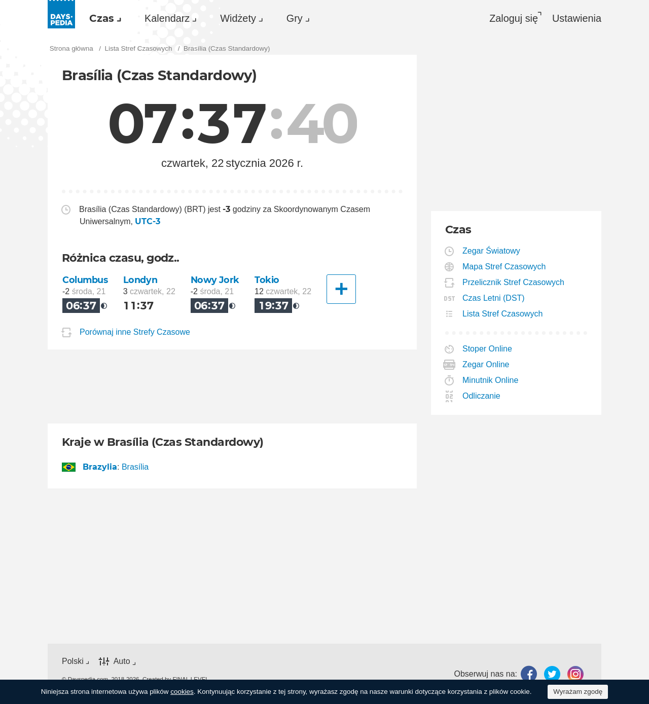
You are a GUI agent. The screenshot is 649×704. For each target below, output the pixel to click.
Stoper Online (487, 348)
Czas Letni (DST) (494, 298)
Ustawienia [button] (576, 18)
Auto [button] (122, 661)
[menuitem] (102, 18)
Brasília (135, 467)
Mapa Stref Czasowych (504, 266)
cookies (182, 691)
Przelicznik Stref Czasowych (513, 282)
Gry (294, 18)
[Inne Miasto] (341, 289)
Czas (101, 18)
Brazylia (100, 467)
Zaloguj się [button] (513, 18)
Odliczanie (481, 396)
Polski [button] (73, 661)
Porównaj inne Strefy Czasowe (135, 332)
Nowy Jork (215, 279)
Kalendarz (167, 18)
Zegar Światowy (491, 251)
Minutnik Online (490, 380)
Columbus (85, 279)
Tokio (267, 279)
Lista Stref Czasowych (503, 313)
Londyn (140, 279)
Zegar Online (486, 364)
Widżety (238, 18)
